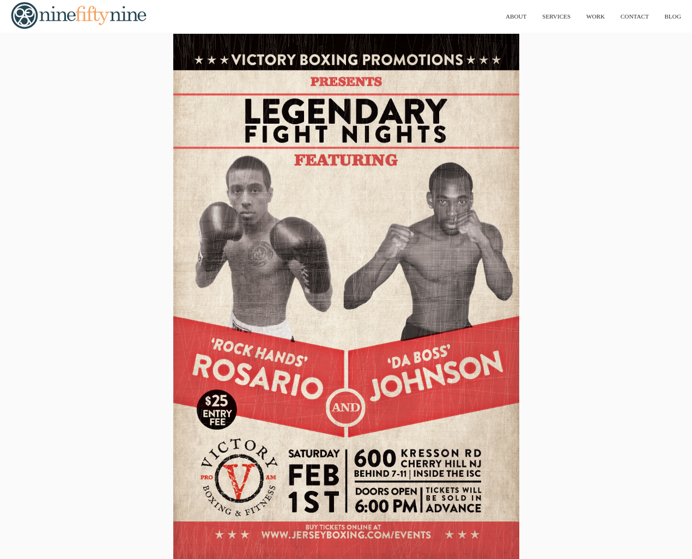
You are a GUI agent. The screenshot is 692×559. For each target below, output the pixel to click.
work (587, 16)
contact (630, 16)
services (545, 16)
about (501, 16)
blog (671, 16)
